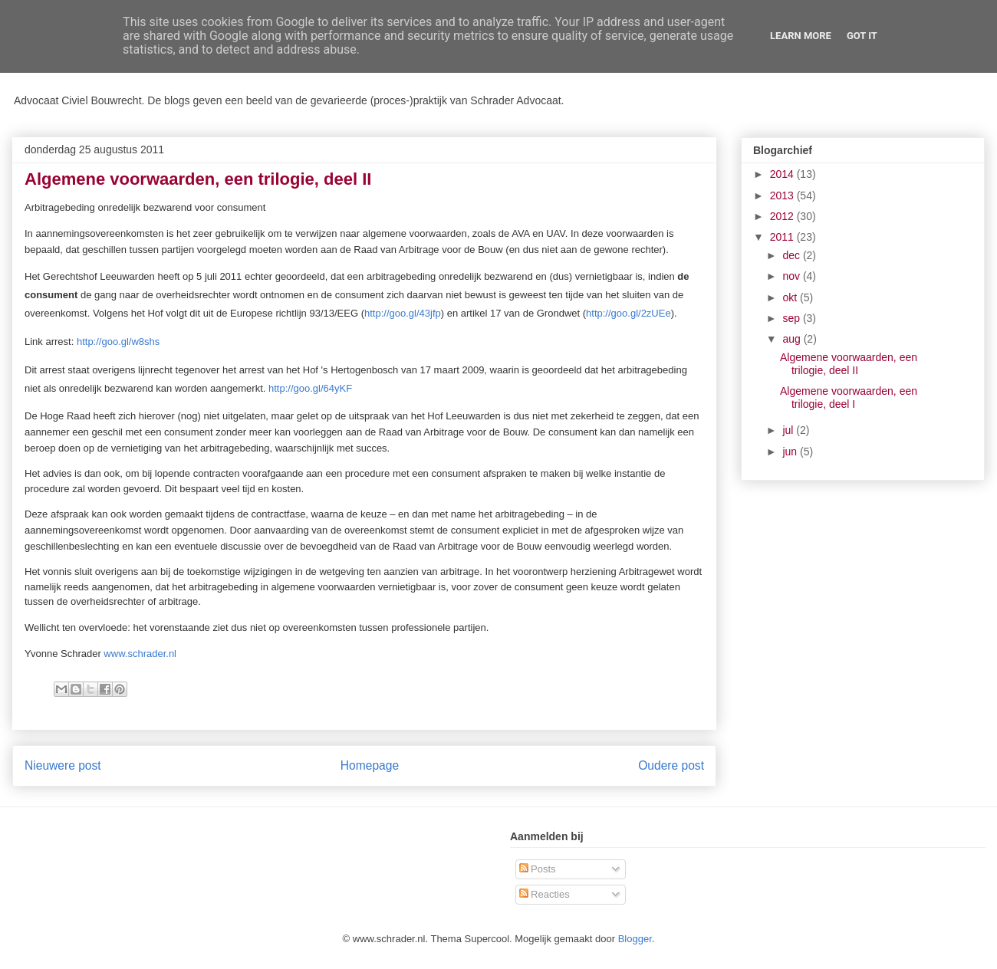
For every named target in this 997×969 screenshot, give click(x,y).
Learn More (800, 35)
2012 (783, 216)
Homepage (370, 765)
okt (791, 297)
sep (792, 318)
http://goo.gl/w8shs (118, 341)
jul (789, 430)
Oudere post (671, 765)
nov (792, 276)
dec (792, 255)
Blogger (635, 938)
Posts (537, 869)
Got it (862, 35)
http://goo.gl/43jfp (402, 313)
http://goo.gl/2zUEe (628, 313)
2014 (783, 174)
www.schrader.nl (140, 653)
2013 (783, 195)
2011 (783, 237)
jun (791, 451)
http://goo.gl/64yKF (310, 388)
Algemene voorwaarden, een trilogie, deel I (848, 397)
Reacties (544, 894)
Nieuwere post (63, 765)
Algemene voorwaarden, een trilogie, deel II (848, 363)
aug (792, 339)
